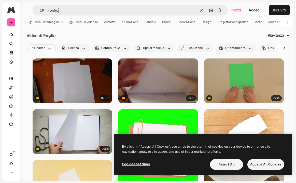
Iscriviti (279, 10)
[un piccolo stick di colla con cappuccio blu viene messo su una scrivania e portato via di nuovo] (72, 80)
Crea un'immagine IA (46, 22)
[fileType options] (154, 48)
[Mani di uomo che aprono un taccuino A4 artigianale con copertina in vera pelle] (72, 131)
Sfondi (166, 22)
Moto (258, 22)
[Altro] (11, 173)
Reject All (226, 164)
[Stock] (11, 53)
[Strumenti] (11, 78)
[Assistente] (13, 124)
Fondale (150, 22)
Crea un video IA (83, 22)
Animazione (130, 22)
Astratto (110, 22)
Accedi (255, 10)
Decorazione (186, 22)
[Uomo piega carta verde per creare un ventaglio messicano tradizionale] (244, 80)
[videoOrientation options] (236, 48)
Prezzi (235, 10)
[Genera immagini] (13, 97)
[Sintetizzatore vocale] (13, 115)
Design (206, 22)
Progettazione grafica (232, 22)
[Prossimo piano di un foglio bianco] (244, 131)
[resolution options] (195, 48)
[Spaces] (13, 88)
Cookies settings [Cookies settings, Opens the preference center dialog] (136, 164)
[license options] (74, 48)
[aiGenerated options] (111, 48)
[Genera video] (13, 106)
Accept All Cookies (265, 164)
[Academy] (11, 164)
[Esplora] (11, 62)
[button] (40, 10)
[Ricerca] (11, 44)
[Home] (11, 34)
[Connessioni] (11, 154)
